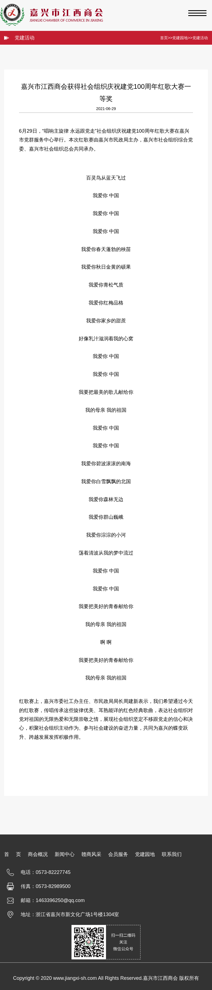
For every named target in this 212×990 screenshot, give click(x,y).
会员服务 (118, 854)
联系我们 (172, 854)
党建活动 (200, 38)
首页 (164, 38)
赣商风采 (91, 854)
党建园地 (180, 38)
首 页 (12, 854)
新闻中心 (65, 854)
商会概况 (38, 854)
